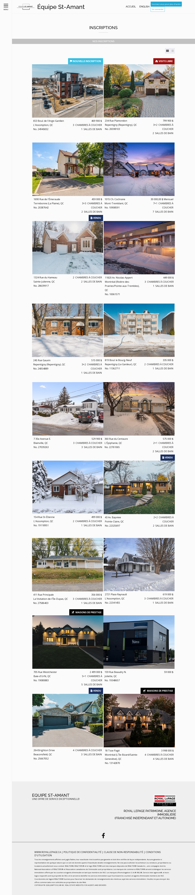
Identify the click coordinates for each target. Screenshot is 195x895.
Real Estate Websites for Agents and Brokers (85, 885)
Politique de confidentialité (82, 852)
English (144, 6)
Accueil (131, 6)
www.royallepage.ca (47, 852)
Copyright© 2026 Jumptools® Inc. (49, 885)
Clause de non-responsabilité (124, 852)
